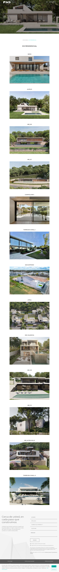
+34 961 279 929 (52, 2)
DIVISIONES (25, 40)
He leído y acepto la (38, 543)
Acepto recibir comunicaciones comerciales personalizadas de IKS (42, 545)
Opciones (54, 569)
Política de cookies (49, 561)
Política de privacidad (48, 552)
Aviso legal (10, 561)
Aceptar (54, 566)
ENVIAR (34, 540)
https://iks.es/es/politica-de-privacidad (39, 550)
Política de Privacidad (41, 543)
